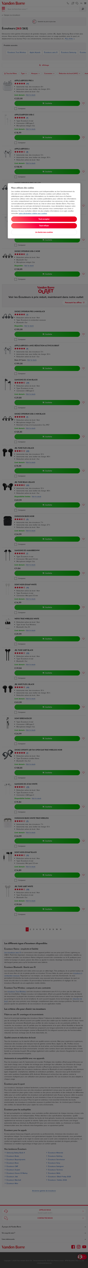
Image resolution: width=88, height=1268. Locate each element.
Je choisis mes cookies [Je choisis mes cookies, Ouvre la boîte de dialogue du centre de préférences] (44, 232)
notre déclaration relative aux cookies (33, 213)
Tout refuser (44, 226)
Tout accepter (44, 219)
